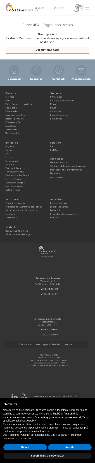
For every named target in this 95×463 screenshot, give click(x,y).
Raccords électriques (14, 119)
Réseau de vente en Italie (16, 231)
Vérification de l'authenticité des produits (68, 166)
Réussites (54, 217)
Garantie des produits (60, 162)
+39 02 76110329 (49, 329)
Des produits (55, 210)
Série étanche (11, 129)
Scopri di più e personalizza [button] (47, 455)
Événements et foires (59, 203)
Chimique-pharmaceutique (62, 100)
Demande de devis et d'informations (66, 170)
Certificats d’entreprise (15, 182)
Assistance (56, 158)
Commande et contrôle (15, 115)
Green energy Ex (12, 122)
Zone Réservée (56, 177)
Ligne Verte (55, 173)
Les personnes (11, 161)
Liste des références (13, 179)
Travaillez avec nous (14, 172)
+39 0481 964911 (49, 289)
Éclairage (9, 97)
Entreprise (11, 142)
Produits (10, 93)
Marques (9, 150)
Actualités (56, 199)
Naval (53, 108)
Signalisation (11, 108)
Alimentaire (55, 111)
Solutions (55, 142)
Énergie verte (56, 119)
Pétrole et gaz (56, 97)
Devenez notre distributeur (17, 175)
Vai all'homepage (48, 50)
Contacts (10, 227)
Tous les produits (12, 133)
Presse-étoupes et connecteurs (18, 104)
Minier (53, 104)
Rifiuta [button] (25, 447)
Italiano (59, 7)
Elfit (7, 153)
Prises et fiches (11, 111)
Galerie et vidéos (12, 190)
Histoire (8, 157)
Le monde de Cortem (59, 207)
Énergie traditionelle (59, 115)
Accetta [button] (69, 447)
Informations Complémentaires (63, 214)
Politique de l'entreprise (15, 168)
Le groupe (9, 146)
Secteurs (55, 93)
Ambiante (9, 164)
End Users (54, 150)
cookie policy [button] (29, 420)
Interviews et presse (14, 186)
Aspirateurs (10, 126)
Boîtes (8, 100)
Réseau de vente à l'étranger (18, 234)
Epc (51, 146)
